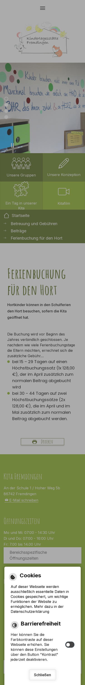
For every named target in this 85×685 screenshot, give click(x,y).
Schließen (42, 675)
